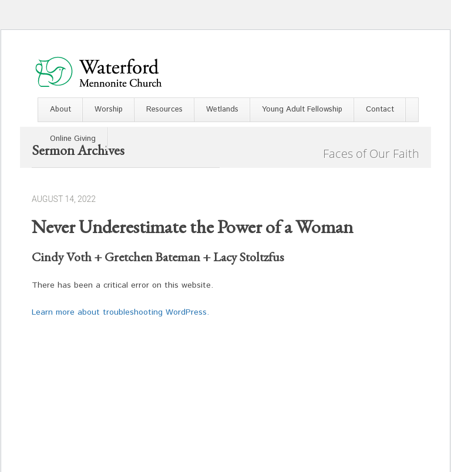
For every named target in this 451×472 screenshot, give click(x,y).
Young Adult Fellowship (302, 109)
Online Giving (73, 138)
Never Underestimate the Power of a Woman (192, 226)
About (60, 109)
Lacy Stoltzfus (248, 256)
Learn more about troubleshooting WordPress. (120, 312)
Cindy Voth (62, 256)
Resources (164, 109)
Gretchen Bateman (152, 256)
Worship (109, 109)
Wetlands (222, 109)
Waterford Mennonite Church (99, 71)
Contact (380, 109)
